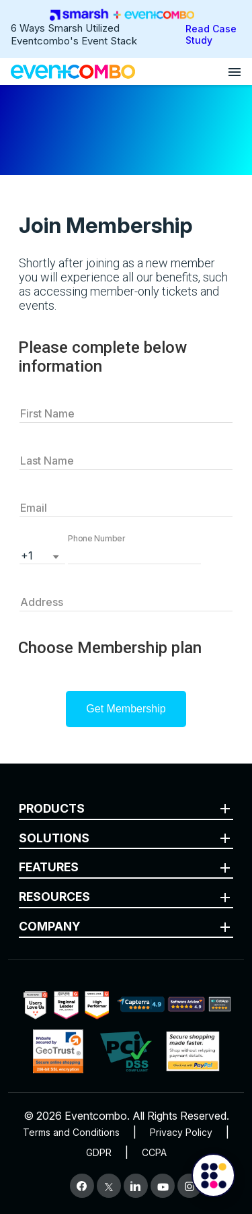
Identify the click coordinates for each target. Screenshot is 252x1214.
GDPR (99, 1152)
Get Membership (125, 708)
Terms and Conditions (71, 1132)
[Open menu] (234, 71)
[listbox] (42, 554)
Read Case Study (211, 34)
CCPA (154, 1152)
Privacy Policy (181, 1132)
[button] (134, 554)
